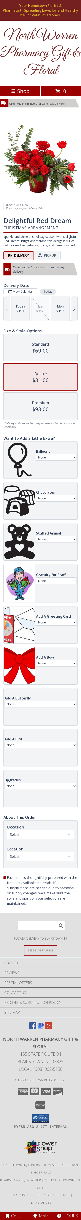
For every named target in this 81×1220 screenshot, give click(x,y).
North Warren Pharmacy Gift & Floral (40, 53)
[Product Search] (41, 925)
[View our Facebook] (32, 1027)
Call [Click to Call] (13, 1216)
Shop (20, 91)
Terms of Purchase (53, 1195)
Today (47, 291)
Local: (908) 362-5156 (40, 1069)
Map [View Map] (40, 1216)
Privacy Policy (21, 1195)
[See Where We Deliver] (40, 950)
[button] (40, 1118)
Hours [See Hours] (67, 1216)
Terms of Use (40, 1202)
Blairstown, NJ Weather (20, 1180)
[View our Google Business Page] (40, 1027)
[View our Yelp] (48, 1027)
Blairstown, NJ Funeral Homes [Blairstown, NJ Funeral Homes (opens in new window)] (28, 1165)
